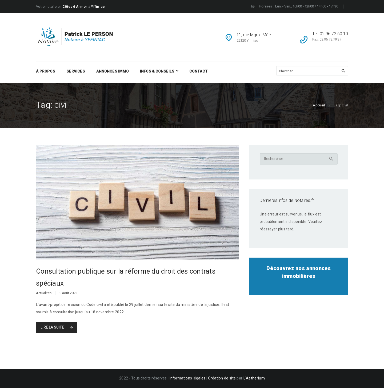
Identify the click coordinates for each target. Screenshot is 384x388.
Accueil (319, 105)
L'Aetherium (254, 379)
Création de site (222, 379)
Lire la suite (52, 328)
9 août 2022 (68, 294)
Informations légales (187, 379)
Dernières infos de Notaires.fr (287, 200)
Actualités (43, 294)
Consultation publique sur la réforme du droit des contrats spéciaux (126, 277)
